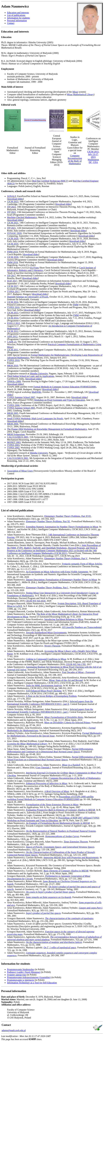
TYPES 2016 (13, 307)
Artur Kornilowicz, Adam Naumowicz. (25, 516)
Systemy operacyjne (16, 974)
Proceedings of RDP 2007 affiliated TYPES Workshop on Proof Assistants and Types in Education (53, 819)
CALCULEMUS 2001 (17, 458)
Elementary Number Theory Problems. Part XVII (67, 516)
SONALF (11, 196)
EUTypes (34, 267)
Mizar (75, 92)
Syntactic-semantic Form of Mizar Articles (82, 564)
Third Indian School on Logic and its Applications (30, 376)
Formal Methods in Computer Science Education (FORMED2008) (64, 387)
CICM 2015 (12, 312)
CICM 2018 (12, 257)
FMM (75, 304)
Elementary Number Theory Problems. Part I (47, 587)
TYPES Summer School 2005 (21, 408)
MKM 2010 (12, 365)
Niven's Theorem (52, 646)
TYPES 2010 (13, 360)
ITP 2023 (11, 207)
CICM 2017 (12, 286)
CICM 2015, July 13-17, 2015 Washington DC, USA (93, 156)
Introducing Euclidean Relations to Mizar (63, 619)
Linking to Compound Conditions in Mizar (46, 659)
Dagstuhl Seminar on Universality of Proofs (27, 297)
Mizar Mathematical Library (80, 94)
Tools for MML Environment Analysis (44, 685)
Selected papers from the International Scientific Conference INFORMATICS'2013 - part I (50, 710)
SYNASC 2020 (14, 233)
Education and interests (18, 12)
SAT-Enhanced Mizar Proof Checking (43, 691)
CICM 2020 (12, 238)
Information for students (18, 18)
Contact (10, 23)
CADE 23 (11, 342)
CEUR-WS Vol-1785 (76, 664)
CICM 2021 (12, 222)
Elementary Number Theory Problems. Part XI (48, 521)
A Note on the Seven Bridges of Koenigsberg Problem (51, 696)
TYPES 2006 (13, 405)
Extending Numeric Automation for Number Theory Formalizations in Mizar (62, 526)
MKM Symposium (16, 434)
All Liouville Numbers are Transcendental (82, 627)
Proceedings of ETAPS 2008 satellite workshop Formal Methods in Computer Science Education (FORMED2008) (50, 798)
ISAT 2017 (12, 281)
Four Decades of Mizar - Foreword (78, 672)
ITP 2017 (11, 275)
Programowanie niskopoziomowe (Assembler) (29, 977)
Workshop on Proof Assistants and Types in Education (59, 400)
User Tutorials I (43, 767)
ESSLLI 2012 (13, 323)
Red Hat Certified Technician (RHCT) (50, 181)
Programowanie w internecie (20, 980)
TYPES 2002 (13, 447)
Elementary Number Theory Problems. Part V (66, 558)
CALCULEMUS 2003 (17, 437)
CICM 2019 (12, 244)
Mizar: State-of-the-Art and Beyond (66, 680)
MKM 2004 (12, 424)
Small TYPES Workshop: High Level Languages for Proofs (35, 418)
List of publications (16, 15)
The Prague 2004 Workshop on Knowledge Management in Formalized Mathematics (47, 429)
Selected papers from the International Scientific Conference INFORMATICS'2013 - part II (50, 702)
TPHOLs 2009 (14, 381)
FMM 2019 (12, 252)
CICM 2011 (12, 349)
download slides (15, 199)
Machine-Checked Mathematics (22, 217)
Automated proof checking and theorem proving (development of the (39, 92)
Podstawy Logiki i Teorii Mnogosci (23, 972)
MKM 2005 (12, 413)
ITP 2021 (11, 228)
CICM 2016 (12, 302)
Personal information (17, 20)
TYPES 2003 (13, 445)
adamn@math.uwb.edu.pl (14, 1030)
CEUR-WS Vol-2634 (35, 601)
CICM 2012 (12, 331)
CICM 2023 (12, 201)
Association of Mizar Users (20, 471)
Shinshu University (39, 373)
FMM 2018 (12, 262)
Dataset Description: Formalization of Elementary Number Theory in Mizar (61, 579)
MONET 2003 (14, 442)
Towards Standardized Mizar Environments (46, 632)
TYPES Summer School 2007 (21, 397)
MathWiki (36, 392)
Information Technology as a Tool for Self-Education (32, 982)
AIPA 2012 (12, 336)
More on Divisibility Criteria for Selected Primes (67, 722)
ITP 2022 (11, 212)
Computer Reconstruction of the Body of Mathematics (75, 159)
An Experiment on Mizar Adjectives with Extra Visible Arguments (57, 571)
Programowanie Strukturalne (20, 969)
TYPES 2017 (13, 291)
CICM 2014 (12, 318)
